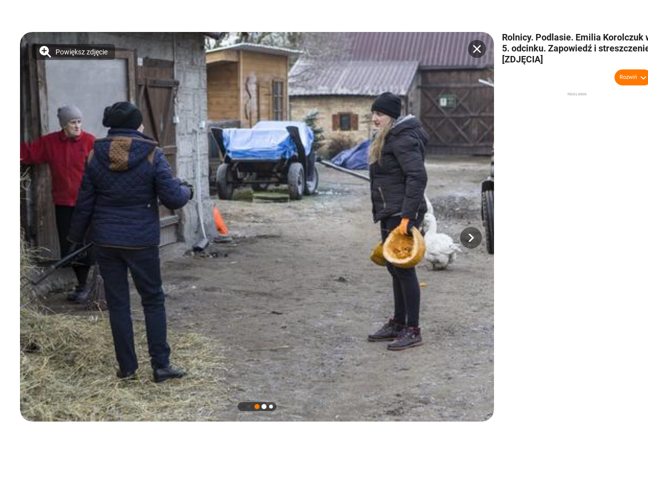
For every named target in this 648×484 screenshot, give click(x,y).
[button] (471, 238)
